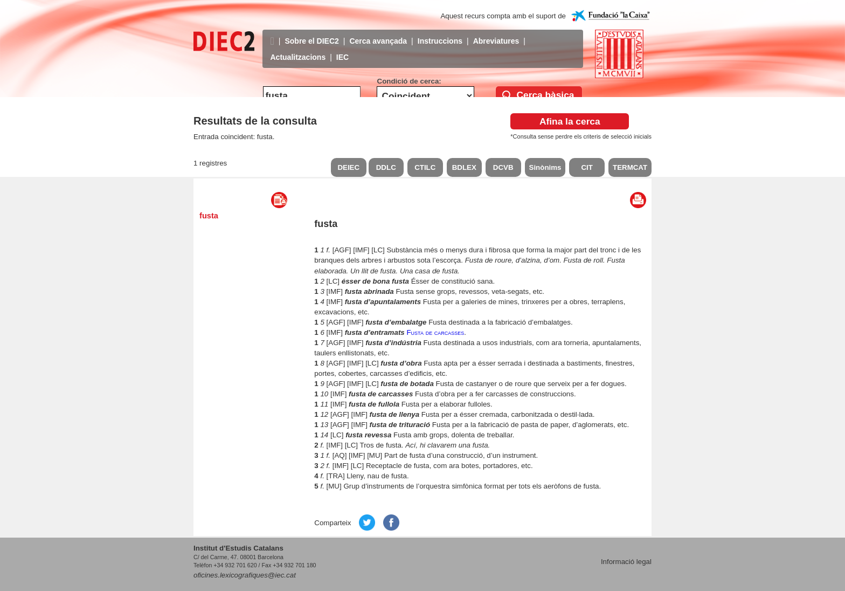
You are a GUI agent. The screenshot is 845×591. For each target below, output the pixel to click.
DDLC (386, 167)
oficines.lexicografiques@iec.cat (244, 575)
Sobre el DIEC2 (311, 33)
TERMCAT (630, 167)
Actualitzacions (298, 49)
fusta (208, 215)
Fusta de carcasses (435, 332)
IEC (342, 49)
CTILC (424, 167)
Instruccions (440, 33)
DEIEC (348, 167)
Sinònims (545, 167)
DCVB (503, 167)
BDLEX (464, 167)
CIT (586, 167)
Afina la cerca (569, 121)
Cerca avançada (378, 33)
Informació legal (626, 562)
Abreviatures (496, 33)
